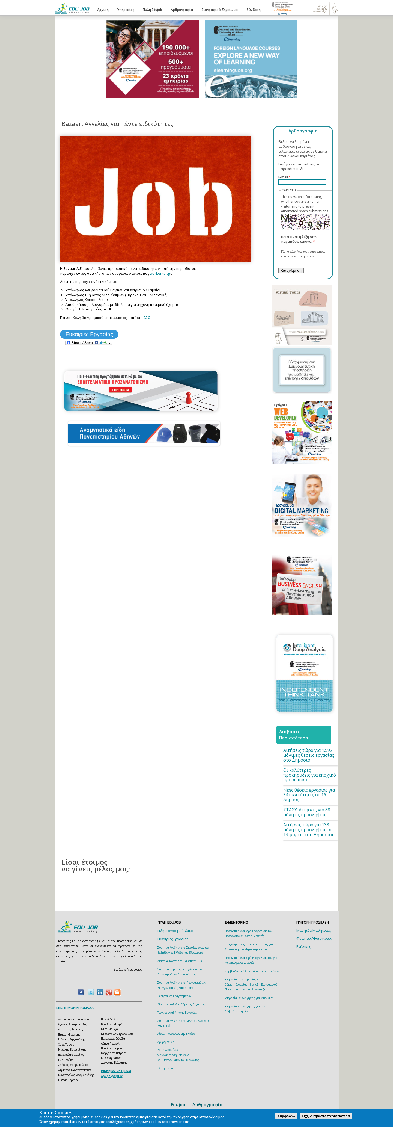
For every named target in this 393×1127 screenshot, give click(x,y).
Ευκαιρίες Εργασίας (89, 334)
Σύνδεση (253, 9)
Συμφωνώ (286, 1116)
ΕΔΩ (147, 317)
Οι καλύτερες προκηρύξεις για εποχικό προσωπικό (309, 775)
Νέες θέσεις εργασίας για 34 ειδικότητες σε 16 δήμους (309, 795)
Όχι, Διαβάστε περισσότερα (326, 1116)
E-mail (284, 177)
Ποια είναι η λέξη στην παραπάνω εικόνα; (299, 239)
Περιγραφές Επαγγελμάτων (174, 996)
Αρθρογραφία (182, 9)
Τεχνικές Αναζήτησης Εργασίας (177, 1012)
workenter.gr (160, 273)
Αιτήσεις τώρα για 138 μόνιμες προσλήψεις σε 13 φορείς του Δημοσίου (309, 829)
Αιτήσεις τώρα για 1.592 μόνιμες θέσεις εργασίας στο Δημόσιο (308, 755)
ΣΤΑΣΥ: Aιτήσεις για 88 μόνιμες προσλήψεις (306, 812)
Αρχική (103, 9)
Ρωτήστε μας (166, 1068)
